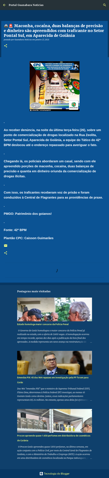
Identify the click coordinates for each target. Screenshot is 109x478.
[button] (5, 46)
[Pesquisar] (105, 5)
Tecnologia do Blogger (54, 473)
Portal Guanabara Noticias (26, 5)
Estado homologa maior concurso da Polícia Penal (43, 324)
